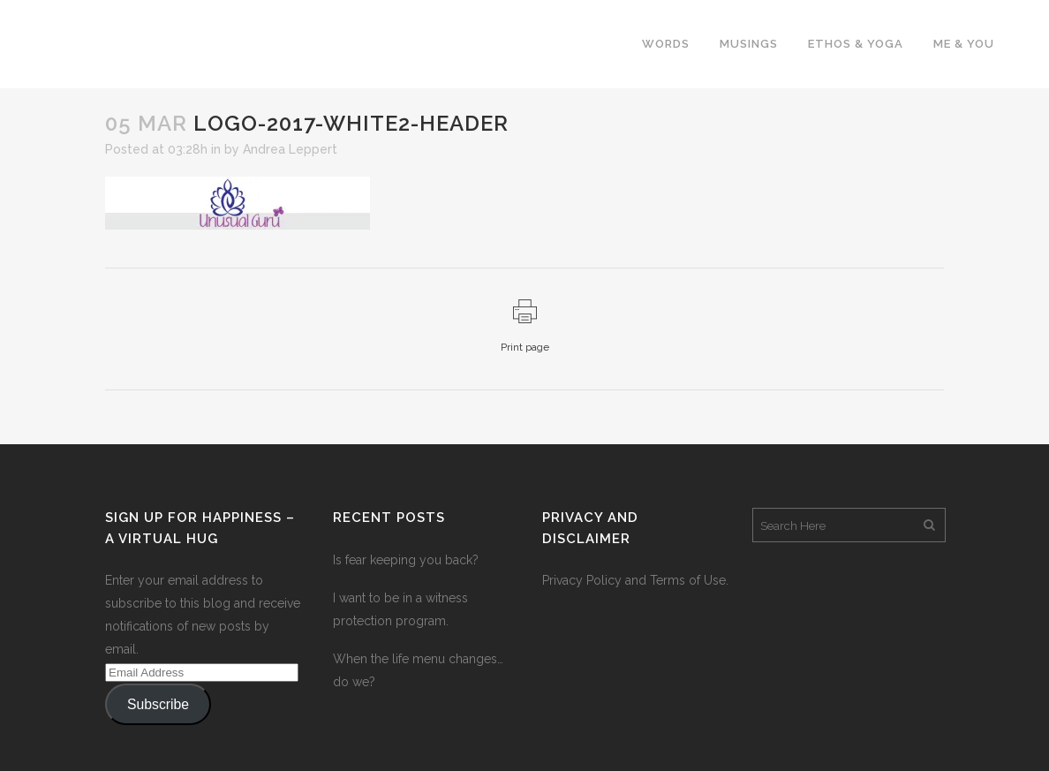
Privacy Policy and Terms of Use (634, 580)
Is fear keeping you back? (406, 560)
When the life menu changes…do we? (418, 670)
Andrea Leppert (290, 149)
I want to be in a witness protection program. (400, 609)
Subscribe (158, 704)
